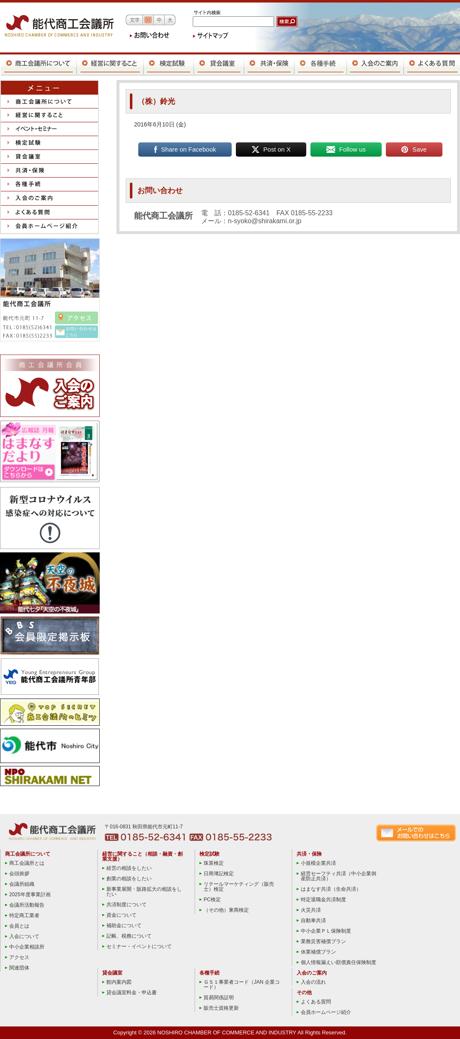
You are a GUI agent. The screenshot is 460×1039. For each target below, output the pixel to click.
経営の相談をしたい (129, 868)
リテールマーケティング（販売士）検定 (239, 886)
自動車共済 (313, 920)
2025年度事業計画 (30, 894)
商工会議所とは (26, 863)
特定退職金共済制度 (323, 899)
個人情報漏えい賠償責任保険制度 (338, 962)
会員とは (19, 926)
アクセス (19, 957)
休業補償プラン (318, 952)
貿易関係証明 (219, 997)
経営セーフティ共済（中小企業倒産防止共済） (338, 876)
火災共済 (311, 910)
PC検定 (212, 899)
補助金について (124, 925)
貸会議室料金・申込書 (131, 992)
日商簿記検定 (219, 874)
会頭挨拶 (19, 874)
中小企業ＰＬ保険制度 (326, 931)
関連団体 (19, 968)
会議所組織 (21, 884)
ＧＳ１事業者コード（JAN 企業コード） (242, 984)
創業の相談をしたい (129, 879)
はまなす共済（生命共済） (331, 889)
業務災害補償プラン (323, 941)
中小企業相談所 (26, 947)
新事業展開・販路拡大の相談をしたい (144, 891)
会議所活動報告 (26, 905)
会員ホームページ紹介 (326, 1012)
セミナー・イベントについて (139, 946)
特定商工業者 (24, 915)
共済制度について (126, 905)
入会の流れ (313, 982)
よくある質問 (316, 1002)
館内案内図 (119, 982)
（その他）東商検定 (226, 910)
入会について (24, 936)
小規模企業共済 (318, 863)
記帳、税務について (129, 936)
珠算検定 (214, 863)
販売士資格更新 (221, 1008)
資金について (121, 915)
